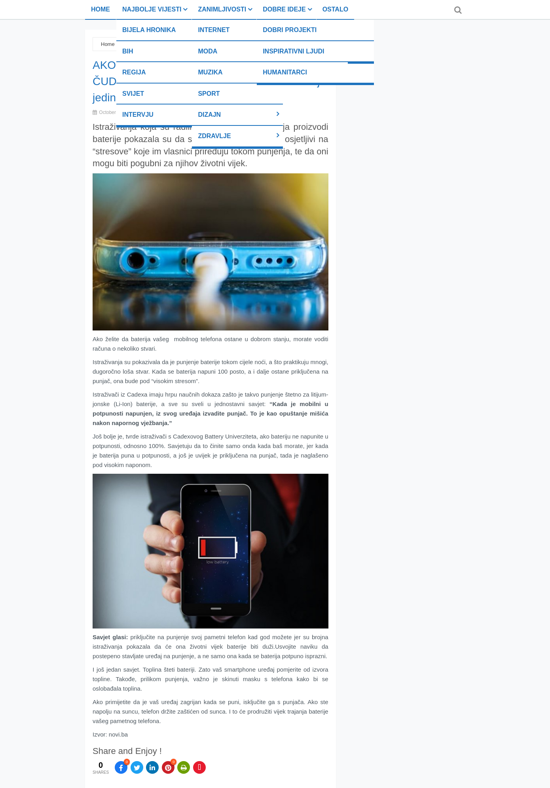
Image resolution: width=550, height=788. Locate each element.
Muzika (210, 72)
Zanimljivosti (222, 9)
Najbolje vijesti (151, 9)
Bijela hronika (149, 30)
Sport (209, 93)
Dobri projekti (290, 30)
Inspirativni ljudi (293, 51)
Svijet (133, 93)
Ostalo (335, 9)
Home (100, 9)
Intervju (138, 114)
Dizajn (209, 114)
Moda (207, 51)
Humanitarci (285, 72)
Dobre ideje (284, 9)
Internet (213, 30)
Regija (134, 72)
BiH (127, 51)
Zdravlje (214, 136)
